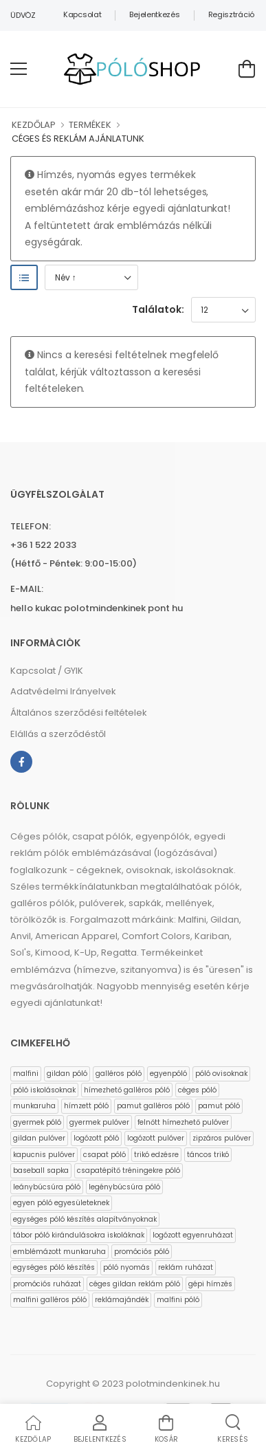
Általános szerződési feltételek (78, 712)
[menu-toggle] (18, 68)
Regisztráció (231, 14)
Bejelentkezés (154, 14)
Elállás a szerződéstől (58, 733)
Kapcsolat (82, 14)
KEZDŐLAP (34, 124)
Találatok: (158, 309)
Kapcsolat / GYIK (46, 670)
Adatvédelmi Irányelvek (63, 691)
